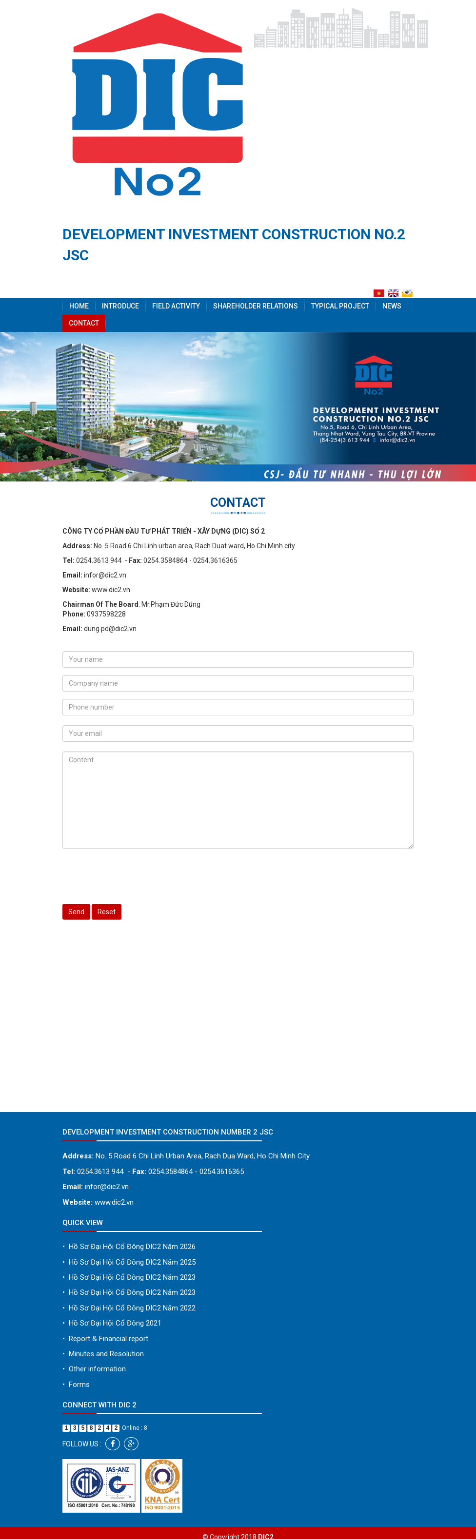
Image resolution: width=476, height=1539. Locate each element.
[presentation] (136, 875)
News (391, 306)
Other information (94, 1369)
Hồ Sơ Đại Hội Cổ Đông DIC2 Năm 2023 (129, 1277)
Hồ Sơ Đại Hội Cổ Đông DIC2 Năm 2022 (129, 1308)
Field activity (176, 306)
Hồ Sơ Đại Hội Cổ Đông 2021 (111, 1323)
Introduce (120, 306)
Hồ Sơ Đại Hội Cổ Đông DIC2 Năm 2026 (129, 1246)
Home (79, 306)
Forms (76, 1384)
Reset (107, 912)
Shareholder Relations (255, 306)
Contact (84, 323)
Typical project (340, 306)
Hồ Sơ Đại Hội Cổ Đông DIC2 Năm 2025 (129, 1262)
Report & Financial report (105, 1338)
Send (76, 912)
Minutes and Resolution (103, 1353)
